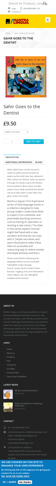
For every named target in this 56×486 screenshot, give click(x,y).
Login (13, 8)
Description (12, 157)
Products (11, 357)
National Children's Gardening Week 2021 (28, 404)
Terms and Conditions (17, 376)
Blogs (38, 162)
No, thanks (25, 482)
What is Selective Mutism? (26, 390)
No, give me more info (15, 476)
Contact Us (16, 11)
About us (11, 353)
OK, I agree (9, 482)
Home (8, 33)
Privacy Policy (13, 372)
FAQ (8, 360)
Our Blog (10, 368)
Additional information (19, 162)
